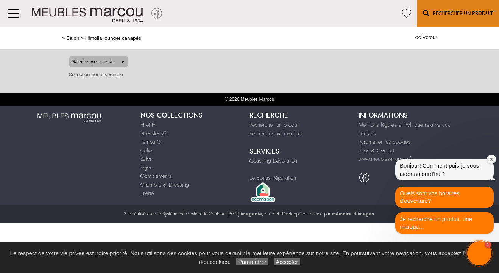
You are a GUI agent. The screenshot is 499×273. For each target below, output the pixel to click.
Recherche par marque (275, 133)
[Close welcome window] (491, 159)
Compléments (156, 176)
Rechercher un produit (274, 125)
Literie (147, 193)
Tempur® (150, 142)
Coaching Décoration (273, 161)
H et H (148, 125)
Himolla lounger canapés (89, 38)
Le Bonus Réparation (273, 178)
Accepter (287, 262)
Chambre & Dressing (164, 184)
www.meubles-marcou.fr (386, 159)
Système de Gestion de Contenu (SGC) (212, 213)
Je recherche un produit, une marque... (436, 223)
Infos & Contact (376, 150)
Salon (48, 38)
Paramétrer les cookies (384, 142)
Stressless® (153, 133)
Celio (146, 150)
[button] (479, 253)
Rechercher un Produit (458, 13)
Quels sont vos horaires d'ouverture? (430, 197)
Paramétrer (252, 262)
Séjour (147, 167)
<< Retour (450, 37)
